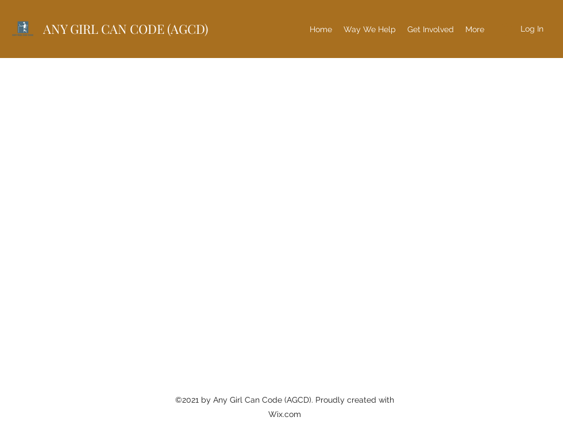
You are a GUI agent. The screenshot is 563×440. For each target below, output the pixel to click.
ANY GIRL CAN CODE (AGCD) (125, 28)
